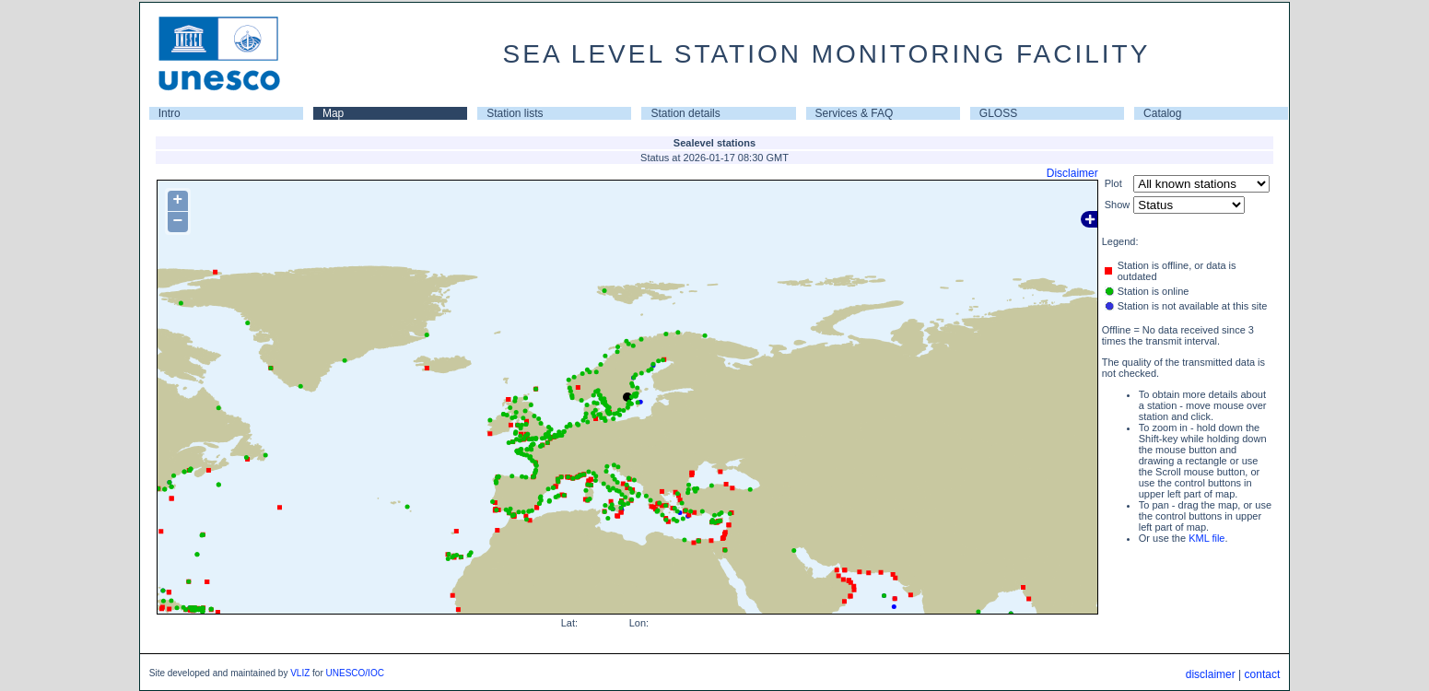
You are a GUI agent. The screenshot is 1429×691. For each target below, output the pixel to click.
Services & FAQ (854, 113)
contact (1263, 674)
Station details (685, 113)
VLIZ (300, 673)
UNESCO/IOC (355, 673)
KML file (1206, 538)
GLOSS (998, 113)
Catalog (1162, 113)
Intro (169, 113)
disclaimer (1211, 674)
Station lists (514, 113)
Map (333, 113)
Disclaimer (1072, 173)
